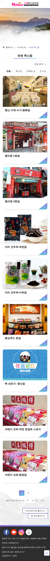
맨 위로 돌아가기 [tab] (38, 516)
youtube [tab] (14, 532)
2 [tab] (28, 493)
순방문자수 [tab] (6, 556)
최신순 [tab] (19, 71)
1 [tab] (21, 493)
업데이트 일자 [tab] (8, 552)
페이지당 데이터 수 (15, 500)
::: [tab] (1, 1)
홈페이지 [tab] (9, 47)
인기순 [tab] (43, 71)
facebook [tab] (6, 532)
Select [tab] (4, 4)
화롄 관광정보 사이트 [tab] (25, 4)
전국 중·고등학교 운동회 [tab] (29, 532)
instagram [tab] (21, 532)
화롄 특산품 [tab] (34, 47)
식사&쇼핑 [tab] (21, 47)
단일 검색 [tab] (38, 64)
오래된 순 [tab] (30, 71)
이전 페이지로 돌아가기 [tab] (35, 511)
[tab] (25, 97)
